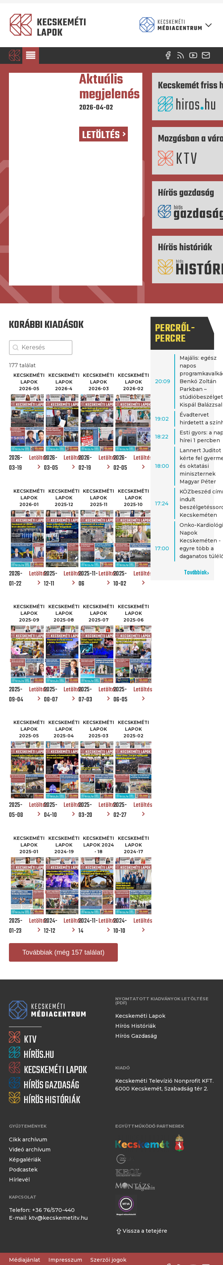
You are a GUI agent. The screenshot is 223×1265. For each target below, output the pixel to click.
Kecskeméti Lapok (140, 1016)
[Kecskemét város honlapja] (149, 1143)
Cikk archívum (28, 1139)
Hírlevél (19, 1179)
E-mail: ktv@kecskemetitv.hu (48, 1218)
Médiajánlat (24, 1259)
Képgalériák (25, 1159)
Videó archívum (30, 1149)
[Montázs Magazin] (135, 1186)
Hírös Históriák (135, 1026)
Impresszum (65, 1259)
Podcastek (23, 1169)
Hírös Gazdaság (136, 1036)
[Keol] (128, 1173)
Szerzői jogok (108, 1259)
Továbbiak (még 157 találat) (63, 952)
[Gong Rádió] (125, 1159)
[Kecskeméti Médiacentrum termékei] (174, 25)
